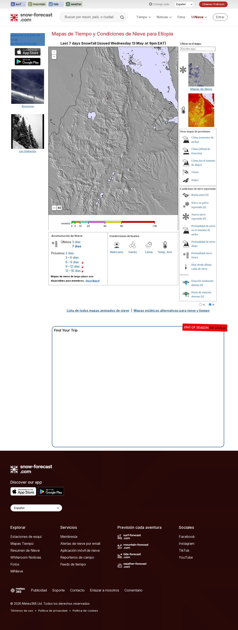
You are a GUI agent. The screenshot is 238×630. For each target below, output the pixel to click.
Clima (148, 252)
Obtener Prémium (213, 4)
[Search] (122, 17)
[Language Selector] (36, 507)
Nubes (194, 180)
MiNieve (16, 571)
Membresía (68, 536)
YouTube (186, 557)
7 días (76, 246)
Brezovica (28, 106)
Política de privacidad (52, 610)
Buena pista (198, 194)
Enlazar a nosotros (104, 590)
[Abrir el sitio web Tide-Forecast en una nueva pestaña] (56, 4)
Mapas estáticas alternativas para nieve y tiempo (171, 310)
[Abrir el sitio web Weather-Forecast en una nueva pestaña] (74, 4)
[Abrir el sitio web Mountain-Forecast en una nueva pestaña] (37, 4)
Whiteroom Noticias (25, 557)
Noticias (164, 17)
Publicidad (39, 590)
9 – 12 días (72, 266)
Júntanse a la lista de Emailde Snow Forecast (25, 39)
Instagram (186, 543)
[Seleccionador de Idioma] (184, 4)
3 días (76, 242)
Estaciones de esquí (25, 536)
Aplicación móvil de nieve (80, 550)
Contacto (77, 590)
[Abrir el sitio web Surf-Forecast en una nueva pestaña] (18, 4)
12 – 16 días (73, 271)
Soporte (58, 590)
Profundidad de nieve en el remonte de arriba (203, 230)
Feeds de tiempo (73, 564)
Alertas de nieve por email (80, 543)
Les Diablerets (27, 151)
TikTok (184, 550)
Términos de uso (21, 610)
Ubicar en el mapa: (190, 43)
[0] (206, 194)
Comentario (133, 590)
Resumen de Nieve (25, 550)
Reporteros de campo (77, 557)
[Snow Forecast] (31, 17)
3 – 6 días (72, 257)
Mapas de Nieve (201, 89)
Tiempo (143, 17)
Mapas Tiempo (22, 543)
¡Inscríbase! (92, 280)
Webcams (116, 252)
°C (204, 304)
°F (213, 304)
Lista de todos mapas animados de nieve (98, 310)
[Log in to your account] (220, 17)
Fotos (181, 17)
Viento (132, 252)
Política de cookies (85, 610)
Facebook (187, 536)
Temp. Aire (164, 252)
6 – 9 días (72, 262)
